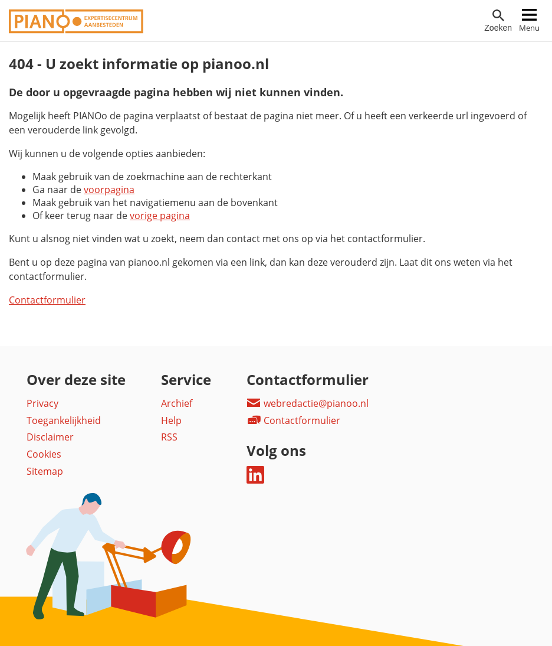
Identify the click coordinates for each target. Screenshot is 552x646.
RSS (169, 436)
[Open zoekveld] (498, 21)
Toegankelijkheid (64, 420)
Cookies (44, 454)
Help (171, 420)
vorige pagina (160, 215)
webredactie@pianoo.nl (308, 403)
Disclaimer (50, 436)
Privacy (42, 403)
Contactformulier (47, 299)
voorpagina (109, 189)
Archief (176, 403)
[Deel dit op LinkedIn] (255, 480)
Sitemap (45, 471)
